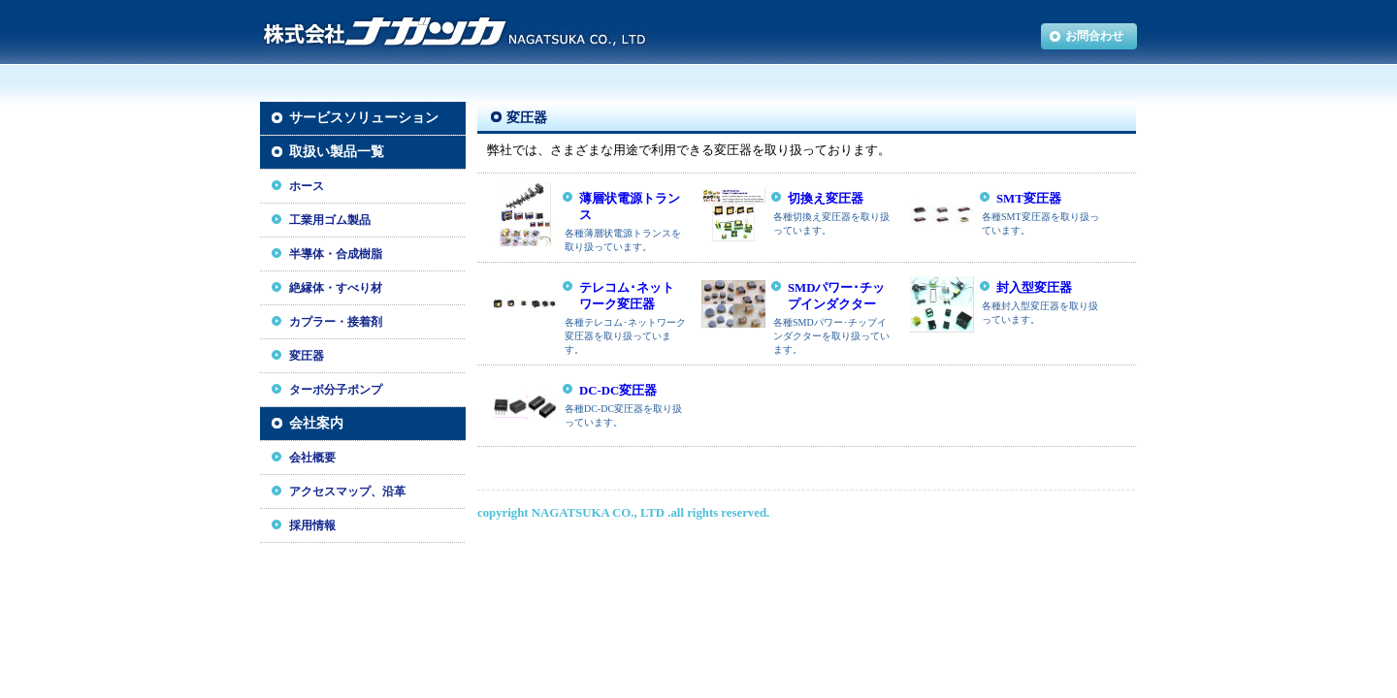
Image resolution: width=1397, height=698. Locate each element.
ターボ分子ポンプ (335, 390)
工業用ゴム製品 (330, 220)
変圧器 (306, 356)
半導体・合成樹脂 (335, 254)
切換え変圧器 (825, 199)
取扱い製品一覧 (336, 151)
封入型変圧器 (1034, 288)
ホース (306, 186)
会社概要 (312, 457)
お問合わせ (1094, 36)
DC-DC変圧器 (618, 390)
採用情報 (312, 525)
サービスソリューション (364, 118)
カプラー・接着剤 (335, 322)
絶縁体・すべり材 (335, 288)
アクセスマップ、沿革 (347, 491)
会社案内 (316, 423)
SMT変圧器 (1028, 199)
